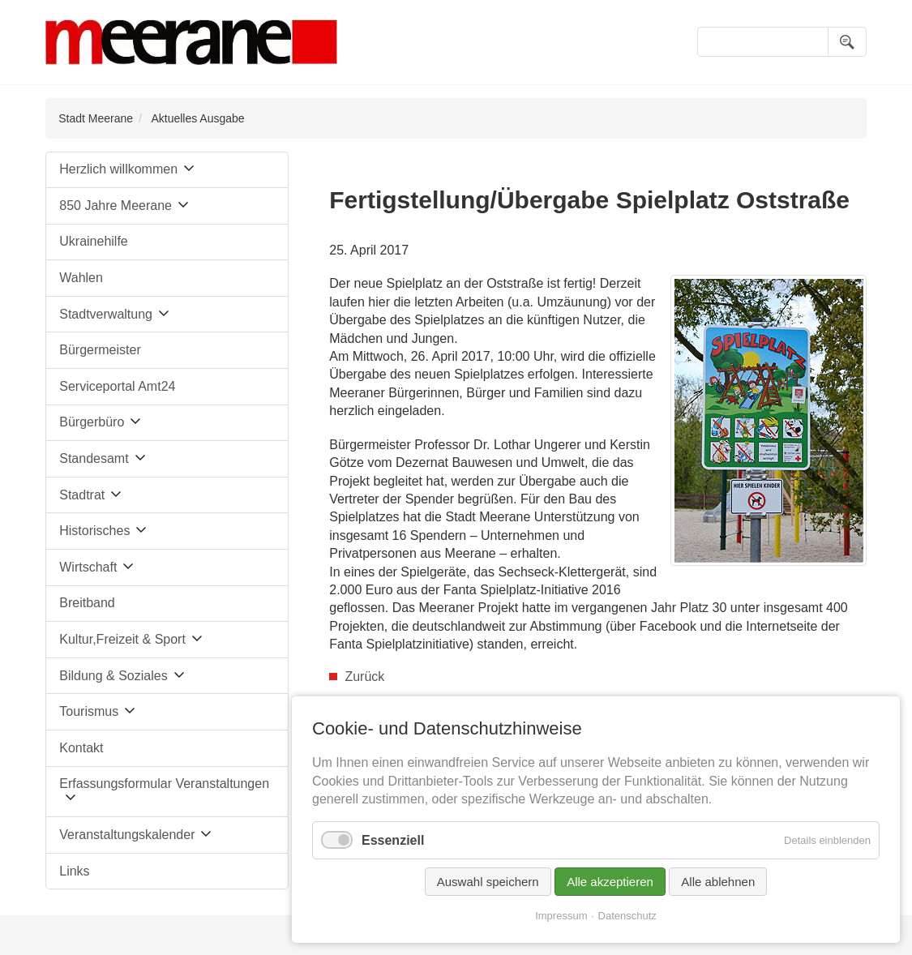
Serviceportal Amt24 (117, 386)
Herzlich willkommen (118, 169)
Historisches (94, 530)
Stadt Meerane (95, 118)
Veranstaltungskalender (127, 835)
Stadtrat (82, 495)
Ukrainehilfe (93, 241)
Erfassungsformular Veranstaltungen (164, 783)
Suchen (847, 42)
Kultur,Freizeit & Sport (122, 639)
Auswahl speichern (488, 882)
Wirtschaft (88, 567)
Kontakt (81, 748)
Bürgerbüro (91, 422)
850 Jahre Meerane (115, 205)
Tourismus (88, 711)
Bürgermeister (99, 350)
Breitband (87, 603)
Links (74, 871)
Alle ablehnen (718, 882)
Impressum (561, 916)
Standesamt (93, 458)
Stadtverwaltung (105, 314)
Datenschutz (627, 916)
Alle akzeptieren (610, 882)
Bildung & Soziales (113, 676)
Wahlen (81, 278)
